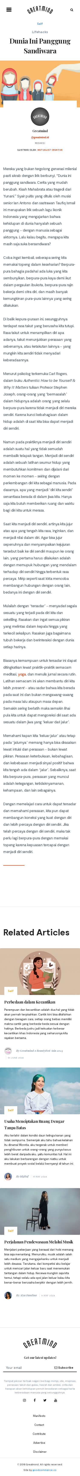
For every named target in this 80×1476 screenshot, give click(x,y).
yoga (22, 674)
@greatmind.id (40, 137)
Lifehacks (40, 32)
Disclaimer (40, 1451)
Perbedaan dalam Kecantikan (29, 1002)
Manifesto (39, 1416)
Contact (39, 1424)
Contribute (39, 1433)
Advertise (39, 1442)
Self (40, 23)
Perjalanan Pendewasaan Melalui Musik (38, 1241)
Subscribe (63, 1367)
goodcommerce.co (45, 1469)
